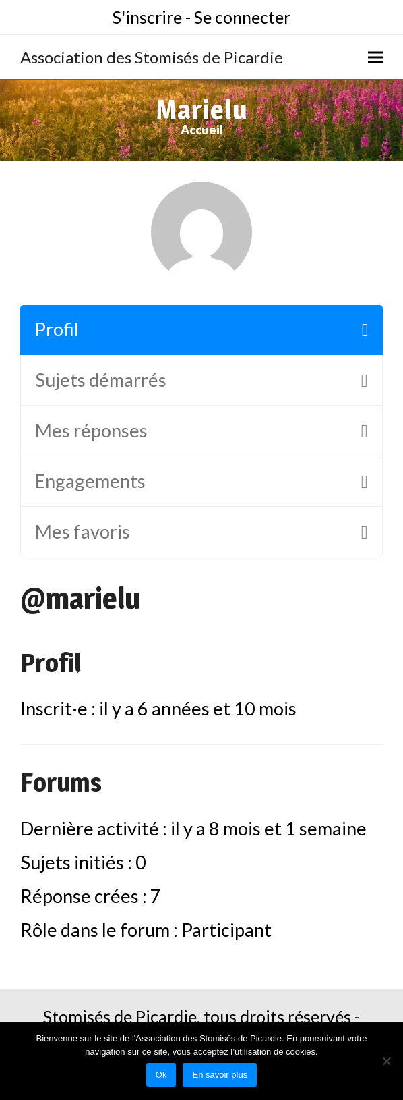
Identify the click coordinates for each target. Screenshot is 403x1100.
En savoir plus (219, 1075)
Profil (56, 329)
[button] (375, 57)
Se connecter (242, 17)
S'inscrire (147, 17)
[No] (386, 1061)
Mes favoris (82, 531)
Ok (161, 1075)
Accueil (202, 129)
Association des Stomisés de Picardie (151, 57)
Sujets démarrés (100, 379)
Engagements (90, 481)
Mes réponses (91, 430)
